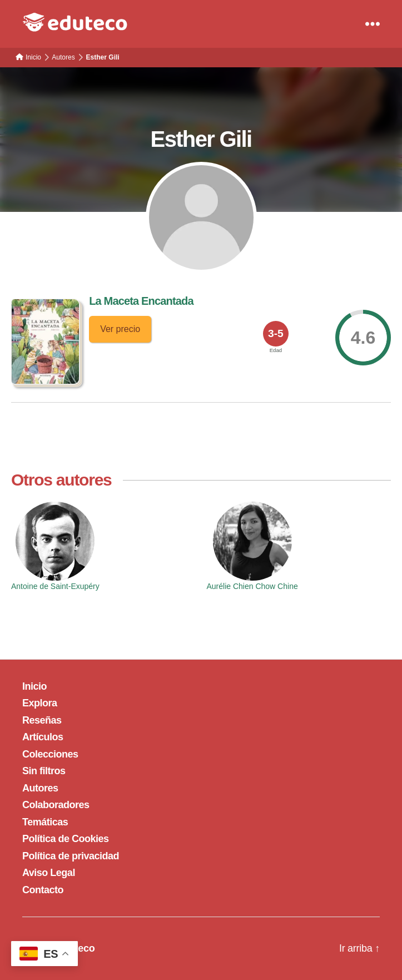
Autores (40, 788)
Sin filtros (44, 770)
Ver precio (120, 329)
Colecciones (50, 754)
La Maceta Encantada (141, 301)
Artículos (42, 737)
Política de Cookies (65, 838)
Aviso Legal (48, 872)
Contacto (42, 889)
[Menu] (372, 24)
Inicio (34, 686)
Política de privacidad (70, 856)
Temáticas (45, 822)
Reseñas (42, 720)
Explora (39, 703)
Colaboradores (56, 804)
